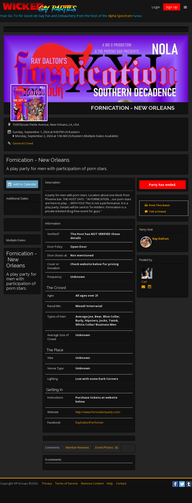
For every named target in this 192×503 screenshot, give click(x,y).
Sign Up (171, 7)
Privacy (47, 483)
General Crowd (23, 143)
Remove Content (92, 483)
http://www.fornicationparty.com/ (97, 412)
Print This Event (159, 205)
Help (110, 483)
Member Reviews (77, 447)
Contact (121, 483)
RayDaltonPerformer (89, 422)
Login (156, 7)
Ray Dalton (160, 239)
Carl (144, 282)
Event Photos (106, 447)
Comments (52, 447)
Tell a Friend (157, 211)
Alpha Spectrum (120, 15)
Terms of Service (66, 483)
